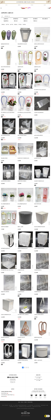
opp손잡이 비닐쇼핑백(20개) (38, 112)
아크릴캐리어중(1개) (21, 291)
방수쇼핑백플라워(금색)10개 (22, 203)
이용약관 (25, 402)
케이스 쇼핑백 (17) (45, 18)
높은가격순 (11, 24)
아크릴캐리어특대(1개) (37, 270)
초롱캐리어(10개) (20, 66)
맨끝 (28, 367)
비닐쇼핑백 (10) (6, 20)
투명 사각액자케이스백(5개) (22, 135)
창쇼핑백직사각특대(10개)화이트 (23, 360)
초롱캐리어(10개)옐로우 (5, 226)
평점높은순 (15, 24)
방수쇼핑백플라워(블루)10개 (5, 203)
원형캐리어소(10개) (37, 66)
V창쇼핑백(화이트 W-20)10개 (22, 43)
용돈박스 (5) (25, 20)
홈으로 (19, 402)
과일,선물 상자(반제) (4, 158)
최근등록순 (24, 24)
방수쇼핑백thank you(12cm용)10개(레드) (7, 112)
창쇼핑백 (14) (25, 18)
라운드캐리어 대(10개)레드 (22, 89)
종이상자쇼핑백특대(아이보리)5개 (39, 226)
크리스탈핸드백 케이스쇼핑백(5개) (23, 314)
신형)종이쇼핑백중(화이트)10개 (39, 248)
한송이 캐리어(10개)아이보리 (5, 66)
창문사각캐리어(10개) (37, 203)
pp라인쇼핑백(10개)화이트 (38, 135)
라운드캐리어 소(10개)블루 (5, 89)
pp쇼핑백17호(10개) (37, 158)
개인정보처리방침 (29, 402)
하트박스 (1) (35, 20)
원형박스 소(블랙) (20, 226)
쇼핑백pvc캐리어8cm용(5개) (38, 314)
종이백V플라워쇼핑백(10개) (5, 248)
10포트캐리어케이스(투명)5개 (5, 181)
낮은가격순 (7, 24)
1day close (48, 2)
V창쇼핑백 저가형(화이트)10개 (39, 181)
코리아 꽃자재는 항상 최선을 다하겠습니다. (7, 394)
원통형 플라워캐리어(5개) (5, 43)
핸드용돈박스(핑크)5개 (21, 337)
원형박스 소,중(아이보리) (38, 360)
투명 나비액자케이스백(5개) (5, 135)
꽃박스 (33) (15, 20)
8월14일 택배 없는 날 (4, 393)
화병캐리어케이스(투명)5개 (22, 181)
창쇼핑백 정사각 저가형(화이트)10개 (23, 158)
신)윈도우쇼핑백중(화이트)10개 (6, 314)
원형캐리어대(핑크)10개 (38, 337)
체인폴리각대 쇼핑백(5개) (5, 291)
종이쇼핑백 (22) (15, 18)
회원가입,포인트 (3, 396)
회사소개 (22, 402)
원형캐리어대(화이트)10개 (5, 360)
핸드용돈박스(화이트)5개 (5, 337)
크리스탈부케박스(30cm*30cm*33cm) (7, 270)
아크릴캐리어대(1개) (37, 291)
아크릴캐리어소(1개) (21, 270)
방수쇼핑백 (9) (35, 18)
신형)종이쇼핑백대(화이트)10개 (22, 248)
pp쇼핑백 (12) (6, 18)
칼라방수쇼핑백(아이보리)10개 (39, 43)
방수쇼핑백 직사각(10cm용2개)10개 (40, 89)
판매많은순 (3, 24)
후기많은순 (20, 24)
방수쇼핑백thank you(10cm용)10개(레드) (24, 112)
